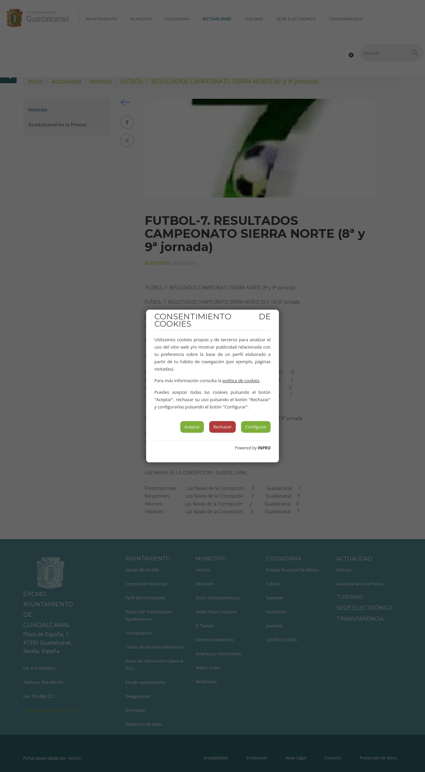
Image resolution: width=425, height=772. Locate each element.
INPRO (264, 448)
